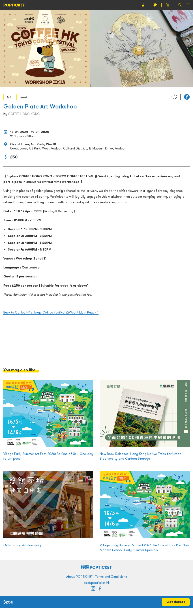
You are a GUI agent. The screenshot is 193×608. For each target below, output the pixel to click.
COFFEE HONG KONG (24, 114)
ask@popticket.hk (96, 583)
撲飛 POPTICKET (96, 567)
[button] (187, 97)
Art (8, 97)
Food (23, 97)
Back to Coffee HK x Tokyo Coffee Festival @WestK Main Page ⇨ (51, 312)
